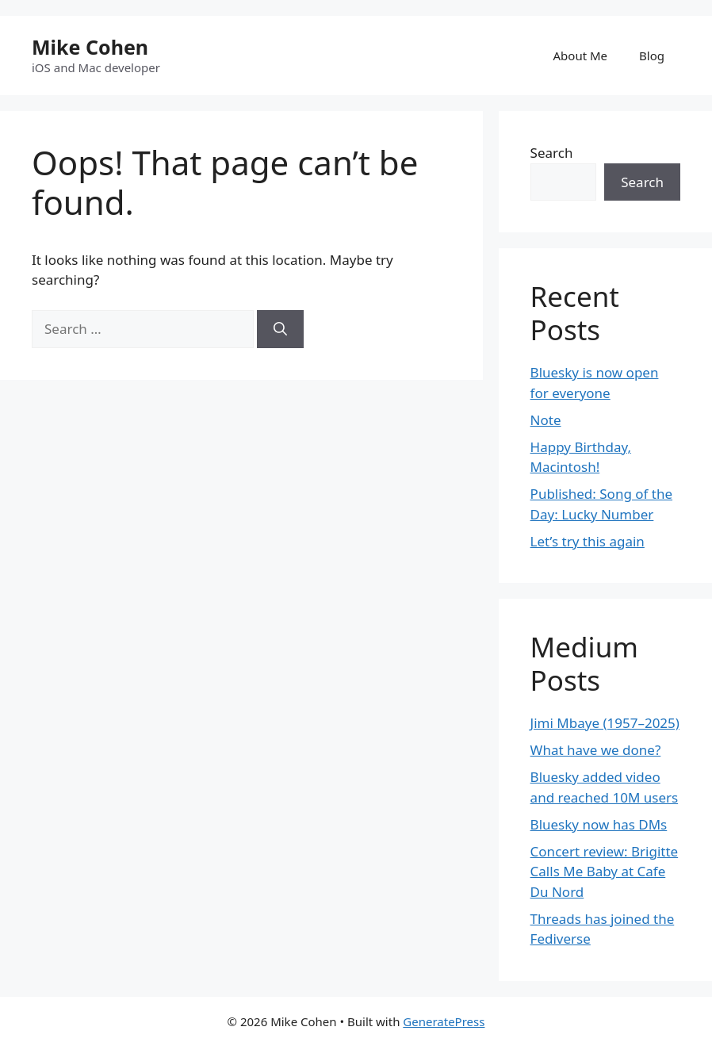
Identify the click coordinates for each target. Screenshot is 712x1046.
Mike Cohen (90, 46)
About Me (580, 55)
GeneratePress (443, 1021)
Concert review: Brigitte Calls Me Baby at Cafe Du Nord (604, 871)
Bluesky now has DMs (599, 824)
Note (545, 420)
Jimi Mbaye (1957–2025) (604, 723)
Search (551, 153)
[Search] (280, 329)
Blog (651, 55)
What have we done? (595, 750)
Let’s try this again (587, 541)
